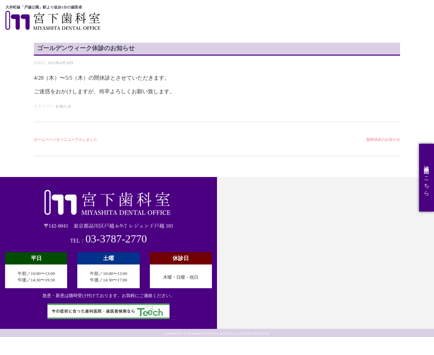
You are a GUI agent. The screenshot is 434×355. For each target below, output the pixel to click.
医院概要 (266, 11)
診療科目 (296, 11)
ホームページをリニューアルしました (65, 158)
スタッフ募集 (404, 11)
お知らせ (63, 124)
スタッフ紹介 (332, 11)
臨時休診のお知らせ (383, 158)
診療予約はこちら (427, 177)
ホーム (239, 11)
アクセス (368, 11)
